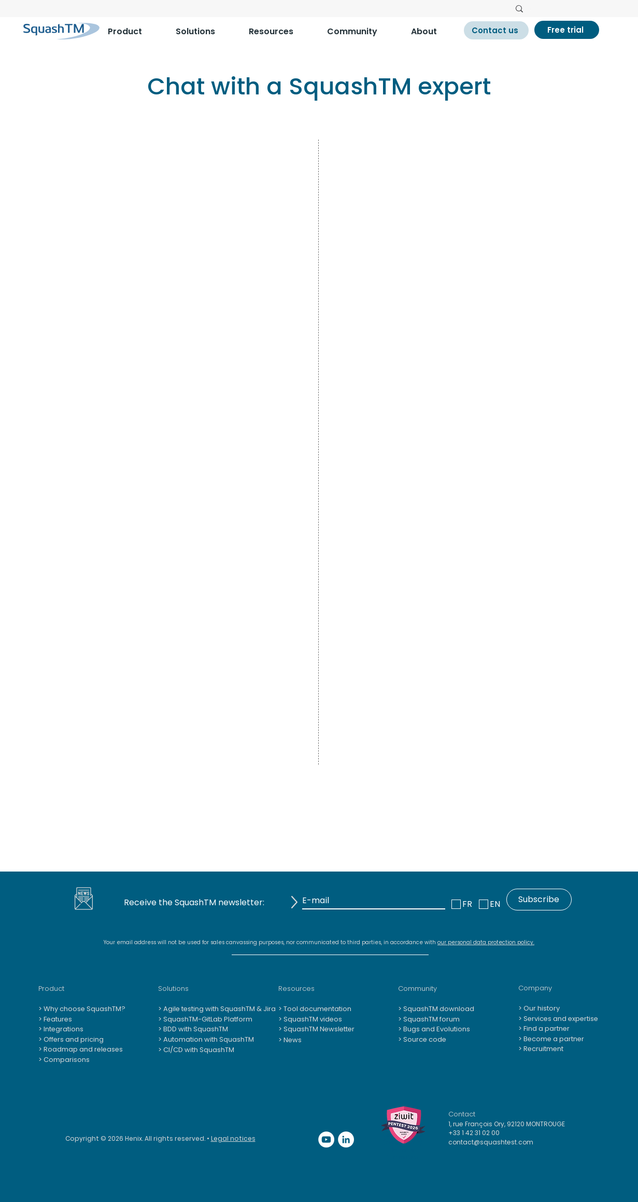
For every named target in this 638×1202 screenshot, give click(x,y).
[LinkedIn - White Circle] (346, 1139)
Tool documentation (316, 1009)
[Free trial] (566, 30)
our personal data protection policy (485, 942)
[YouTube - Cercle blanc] (326, 1139)
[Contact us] (496, 30)
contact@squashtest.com (490, 1142)
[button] (134, 31)
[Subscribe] (539, 899)
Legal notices (233, 1138)
